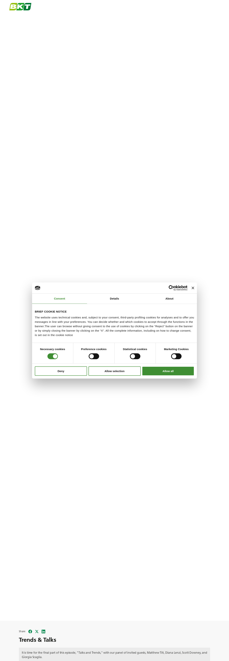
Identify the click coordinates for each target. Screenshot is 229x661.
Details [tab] (114, 298)
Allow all (168, 370)
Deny (61, 370)
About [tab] (169, 298)
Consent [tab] (59, 298)
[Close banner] (193, 288)
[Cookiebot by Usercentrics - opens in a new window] (171, 288)
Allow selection (114, 370)
